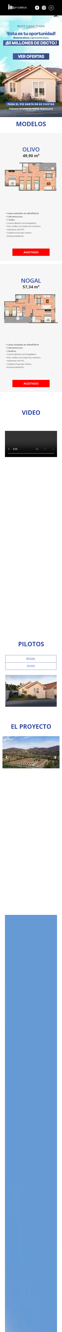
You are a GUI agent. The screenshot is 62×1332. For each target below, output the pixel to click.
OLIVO (31, 666)
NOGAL (30, 659)
